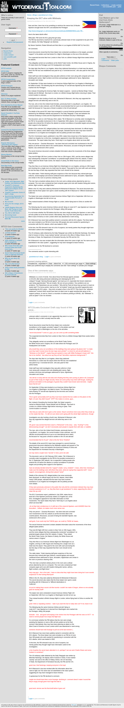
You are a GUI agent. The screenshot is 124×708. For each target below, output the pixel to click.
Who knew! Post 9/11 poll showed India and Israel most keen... (14, 247)
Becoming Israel (10, 215)
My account (9, 202)
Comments (105, 60)
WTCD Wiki (5, 71)
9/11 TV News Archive (8, 98)
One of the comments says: (41, 270)
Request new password (15, 42)
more (23, 221)
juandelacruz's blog (45, 15)
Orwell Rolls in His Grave (10, 161)
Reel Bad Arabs (6, 166)
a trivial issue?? (10, 233)
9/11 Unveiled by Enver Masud (11, 105)
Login (47, 257)
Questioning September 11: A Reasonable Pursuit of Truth (14, 197)
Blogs (35, 15)
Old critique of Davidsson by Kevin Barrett (14, 274)
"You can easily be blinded (14, 229)
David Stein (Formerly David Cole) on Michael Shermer (14, 253)
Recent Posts (94, 5)
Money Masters (6, 154)
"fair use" (74, 704)
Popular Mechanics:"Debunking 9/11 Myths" (9, 144)
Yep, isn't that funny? (12, 264)
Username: (13, 28)
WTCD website (6, 68)
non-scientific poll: (109, 7)
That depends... (10, 236)
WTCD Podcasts (7, 86)
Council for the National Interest (12, 130)
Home (29, 15)
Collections (105, 5)
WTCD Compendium (8, 79)
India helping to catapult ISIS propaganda (13, 241)
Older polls (115, 60)
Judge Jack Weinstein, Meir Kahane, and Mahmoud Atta (14, 182)
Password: (13, 34)
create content (116, 5)
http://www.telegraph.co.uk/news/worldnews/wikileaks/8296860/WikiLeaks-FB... (56, 31)
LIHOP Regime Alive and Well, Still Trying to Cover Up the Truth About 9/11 (14, 209)
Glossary (4, 94)
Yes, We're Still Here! (12, 213)
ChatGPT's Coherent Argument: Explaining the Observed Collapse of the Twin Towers (14, 187)
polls (119, 7)
